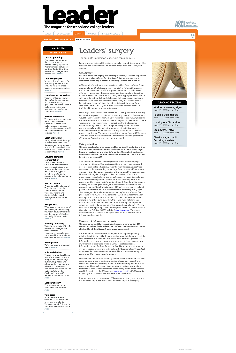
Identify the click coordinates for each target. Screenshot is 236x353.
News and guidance (64, 40)
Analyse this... (52, 204)
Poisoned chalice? (53, 252)
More (58, 74)
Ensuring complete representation (54, 158)
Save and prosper (53, 78)
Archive (79, 34)
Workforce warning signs (168, 107)
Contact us (93, 349)
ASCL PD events (52, 183)
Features (48, 40)
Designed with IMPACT (186, 349)
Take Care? (50, 294)
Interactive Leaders (111, 34)
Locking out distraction (167, 122)
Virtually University (54, 223)
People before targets (166, 114)
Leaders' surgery (53, 282)
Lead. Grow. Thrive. (164, 129)
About (48, 34)
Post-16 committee (54, 116)
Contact (92, 34)
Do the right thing (53, 57)
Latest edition (63, 34)
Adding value (51, 242)
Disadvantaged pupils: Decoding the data (166, 139)
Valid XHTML (83, 349)
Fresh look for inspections (57, 95)
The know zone (83, 40)
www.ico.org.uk (122, 210)
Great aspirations (53, 137)
